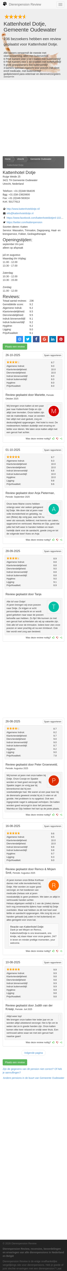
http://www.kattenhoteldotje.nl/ (23, 208)
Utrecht (20, 159)
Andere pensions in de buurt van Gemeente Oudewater (33, 1077)
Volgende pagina (33, 1052)
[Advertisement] (33, 118)
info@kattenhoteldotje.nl (20, 213)
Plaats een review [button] (15, 346)
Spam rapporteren (52, 355)
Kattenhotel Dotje (15, 165)
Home (8, 159)
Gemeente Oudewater (40, 159)
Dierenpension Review (22, 4)
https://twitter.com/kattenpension (24, 222)
